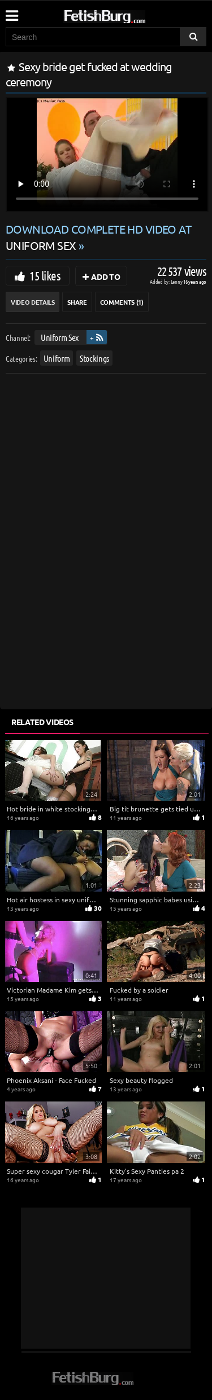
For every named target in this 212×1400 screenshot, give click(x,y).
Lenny (177, 281)
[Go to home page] (126, 14)
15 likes (44, 275)
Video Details (32, 301)
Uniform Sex (60, 337)
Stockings (94, 358)
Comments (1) (122, 301)
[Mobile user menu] (11, 12)
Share (76, 301)
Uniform (57, 358)
